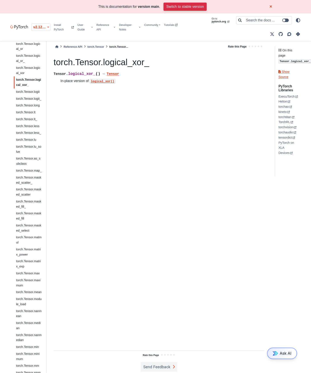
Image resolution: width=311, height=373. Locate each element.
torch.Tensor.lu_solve (28, 149)
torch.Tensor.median (28, 325)
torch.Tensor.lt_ (26, 119)
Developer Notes (125, 27)
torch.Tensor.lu (26, 139)
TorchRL (284, 122)
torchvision (285, 127)
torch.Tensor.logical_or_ (28, 58)
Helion (282, 101)
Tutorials (171, 25)
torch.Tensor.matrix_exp (28, 263)
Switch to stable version (185, 6)
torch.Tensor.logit (28, 91)
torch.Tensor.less (27, 126)
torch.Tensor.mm (27, 365)
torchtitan (284, 117)
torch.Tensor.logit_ (28, 98)
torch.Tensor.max (28, 273)
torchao (283, 106)
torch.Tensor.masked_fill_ (28, 204)
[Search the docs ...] (267, 20)
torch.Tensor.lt (25, 112)
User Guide (81, 27)
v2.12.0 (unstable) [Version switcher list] (41, 27)
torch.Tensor (95, 46)
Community (151, 25)
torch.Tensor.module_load (28, 301)
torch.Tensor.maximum (28, 282)
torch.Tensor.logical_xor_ (28, 82)
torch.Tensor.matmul (28, 239)
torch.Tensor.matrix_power (28, 252)
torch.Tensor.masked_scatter (28, 192)
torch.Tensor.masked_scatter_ (28, 180)
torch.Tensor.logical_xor (28, 70)
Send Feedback (156, 367)
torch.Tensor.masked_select (28, 228)
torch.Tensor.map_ (28, 170)
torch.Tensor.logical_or (28, 46)
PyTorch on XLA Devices (286, 148)
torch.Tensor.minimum (28, 356)
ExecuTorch (286, 96)
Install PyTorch (64, 27)
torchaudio (285, 132)
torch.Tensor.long (28, 105)
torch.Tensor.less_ (28, 132)
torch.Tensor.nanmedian (28, 337)
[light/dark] (298, 20)
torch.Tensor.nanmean (28, 313)
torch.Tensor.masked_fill (28, 216)
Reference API (102, 27)
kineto (282, 112)
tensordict (285, 137)
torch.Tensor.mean (28, 292)
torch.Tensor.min (27, 347)
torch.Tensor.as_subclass (28, 161)
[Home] (56, 46)
